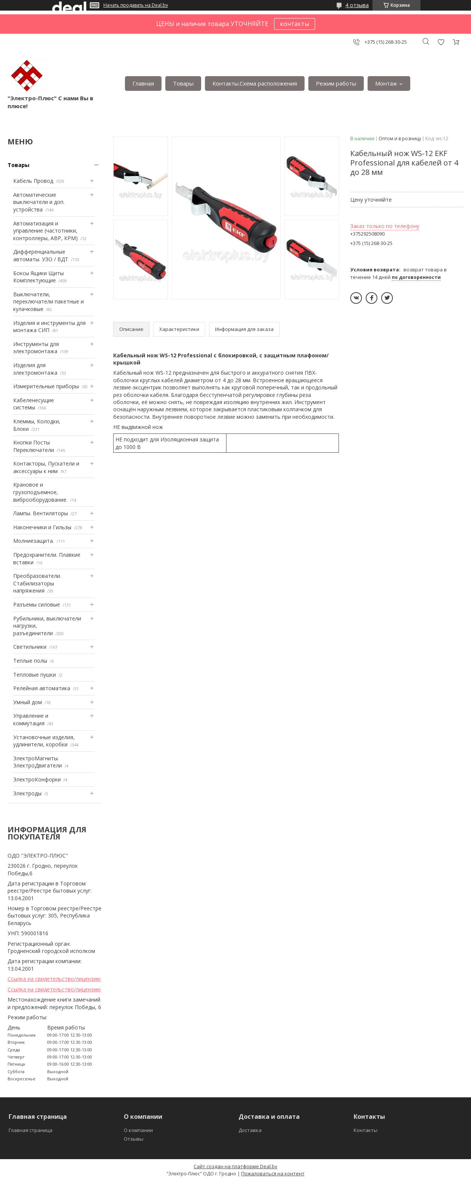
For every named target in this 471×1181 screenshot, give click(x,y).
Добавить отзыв (440, 42)
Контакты (365, 1130)
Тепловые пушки (34, 674)
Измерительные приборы (46, 386)
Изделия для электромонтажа (35, 368)
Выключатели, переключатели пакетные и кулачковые (48, 301)
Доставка (250, 1130)
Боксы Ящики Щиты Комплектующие (38, 277)
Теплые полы (30, 660)
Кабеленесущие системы (33, 404)
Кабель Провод (33, 180)
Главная (143, 83)
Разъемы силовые (36, 604)
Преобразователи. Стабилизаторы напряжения (37, 583)
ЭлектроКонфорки (37, 779)
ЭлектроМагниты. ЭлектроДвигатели (37, 762)
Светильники (29, 646)
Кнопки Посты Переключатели (33, 446)
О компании (138, 1130)
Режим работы (336, 83)
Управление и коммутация (30, 719)
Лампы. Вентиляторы (40, 513)
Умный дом (27, 702)
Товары (183, 83)
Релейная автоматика (41, 688)
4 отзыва (357, 5)
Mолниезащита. (33, 540)
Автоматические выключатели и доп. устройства (39, 202)
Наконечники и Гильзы (42, 527)
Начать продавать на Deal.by (135, 5)
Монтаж (386, 83)
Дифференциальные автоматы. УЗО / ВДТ (40, 255)
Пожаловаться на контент (273, 1173)
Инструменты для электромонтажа (36, 347)
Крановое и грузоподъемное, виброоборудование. (40, 492)
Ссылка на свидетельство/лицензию (54, 978)
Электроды (27, 793)
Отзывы (133, 1138)
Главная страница (30, 1130)
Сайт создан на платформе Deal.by (235, 1166)
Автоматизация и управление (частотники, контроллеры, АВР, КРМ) (45, 231)
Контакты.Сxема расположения (254, 83)
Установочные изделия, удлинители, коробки (44, 741)
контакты (294, 24)
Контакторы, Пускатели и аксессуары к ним (46, 467)
